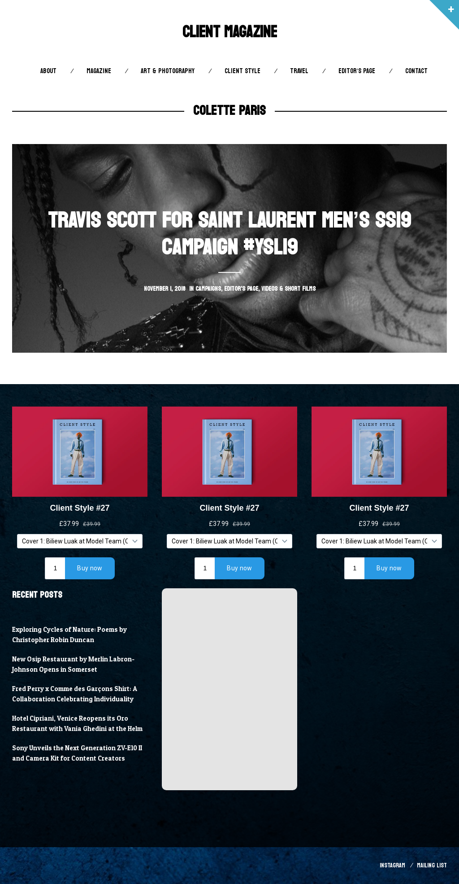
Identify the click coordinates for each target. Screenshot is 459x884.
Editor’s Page (356, 71)
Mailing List (432, 865)
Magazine (99, 71)
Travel (299, 71)
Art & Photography (168, 71)
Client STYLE (242, 71)
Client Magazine (229, 32)
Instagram (392, 865)
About (48, 71)
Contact (416, 71)
